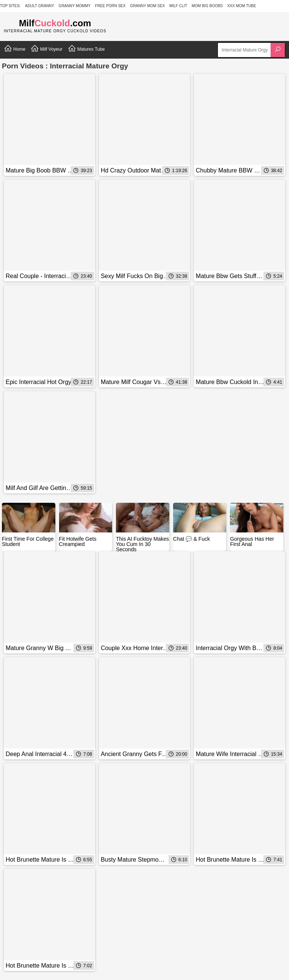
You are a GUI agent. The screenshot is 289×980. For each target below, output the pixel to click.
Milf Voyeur (46, 48)
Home (14, 48)
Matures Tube (86, 48)
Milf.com (55, 23)
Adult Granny (39, 6)
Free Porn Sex (110, 6)
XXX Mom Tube (241, 6)
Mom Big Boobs (207, 6)
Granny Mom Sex (147, 6)
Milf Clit (178, 6)
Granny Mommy (75, 6)
